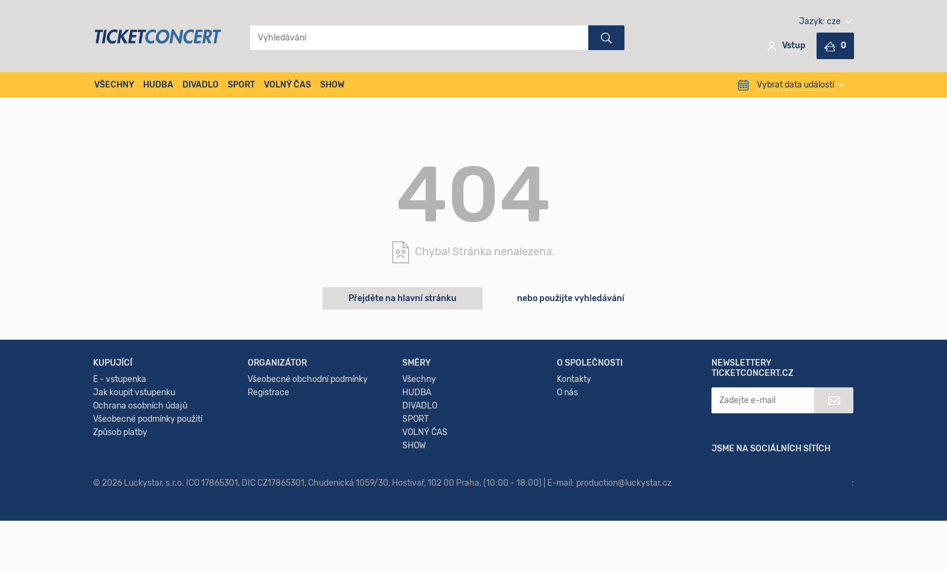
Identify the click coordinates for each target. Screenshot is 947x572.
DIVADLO (200, 85)
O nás (567, 474)
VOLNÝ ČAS (287, 85)
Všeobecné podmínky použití (147, 500)
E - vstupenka (119, 461)
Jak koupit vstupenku (134, 474)
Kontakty (574, 461)
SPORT (241, 85)
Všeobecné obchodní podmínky (308, 461)
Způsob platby (120, 514)
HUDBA (158, 85)
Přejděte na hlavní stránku (402, 298)
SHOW (332, 85)
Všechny (419, 461)
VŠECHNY (114, 85)
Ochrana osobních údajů (140, 487)
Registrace (268, 474)
